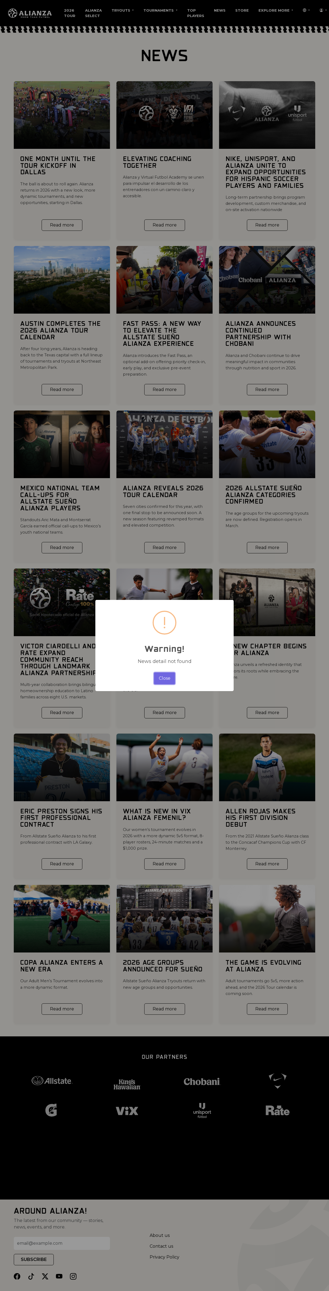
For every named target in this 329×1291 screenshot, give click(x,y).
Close (164, 678)
